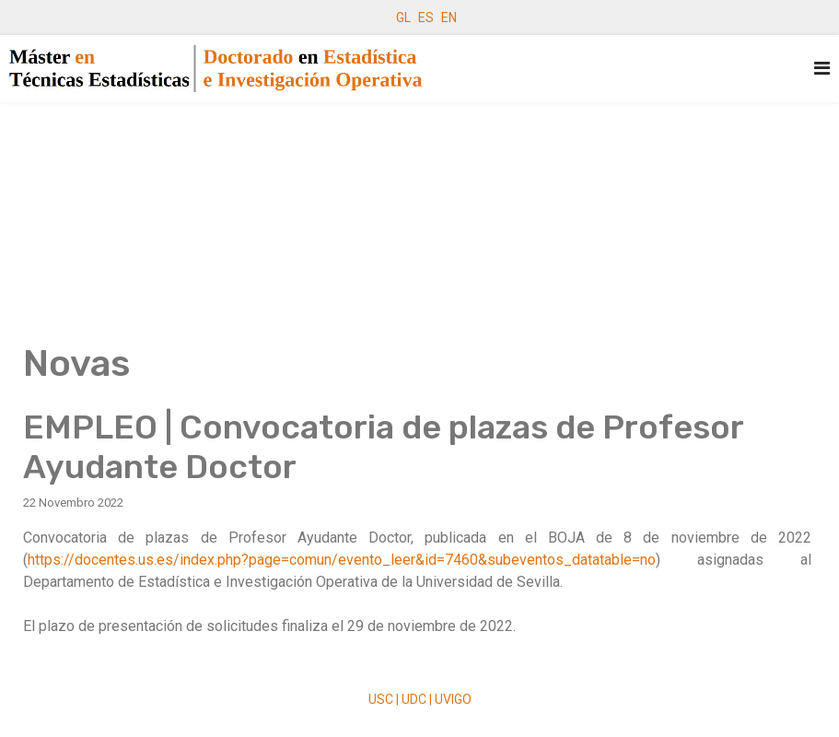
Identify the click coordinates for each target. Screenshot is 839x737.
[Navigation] (822, 68)
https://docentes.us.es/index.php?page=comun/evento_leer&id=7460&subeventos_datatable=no (342, 559)
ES (426, 17)
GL (403, 17)
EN (449, 17)
